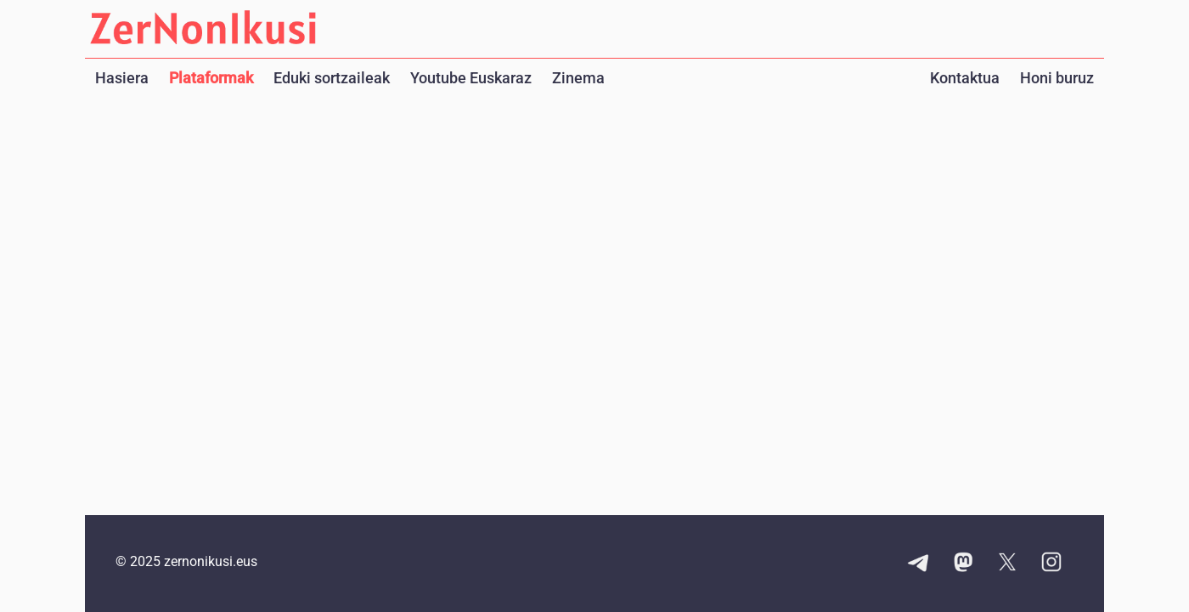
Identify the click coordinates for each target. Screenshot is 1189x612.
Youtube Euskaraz (471, 78)
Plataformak (211, 78)
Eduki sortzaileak (331, 78)
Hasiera (122, 78)
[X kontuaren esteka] (1007, 563)
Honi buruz (1057, 78)
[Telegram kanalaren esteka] (919, 563)
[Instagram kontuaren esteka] (1051, 563)
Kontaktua (965, 78)
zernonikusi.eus (210, 561)
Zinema (578, 78)
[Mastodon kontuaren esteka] (963, 563)
